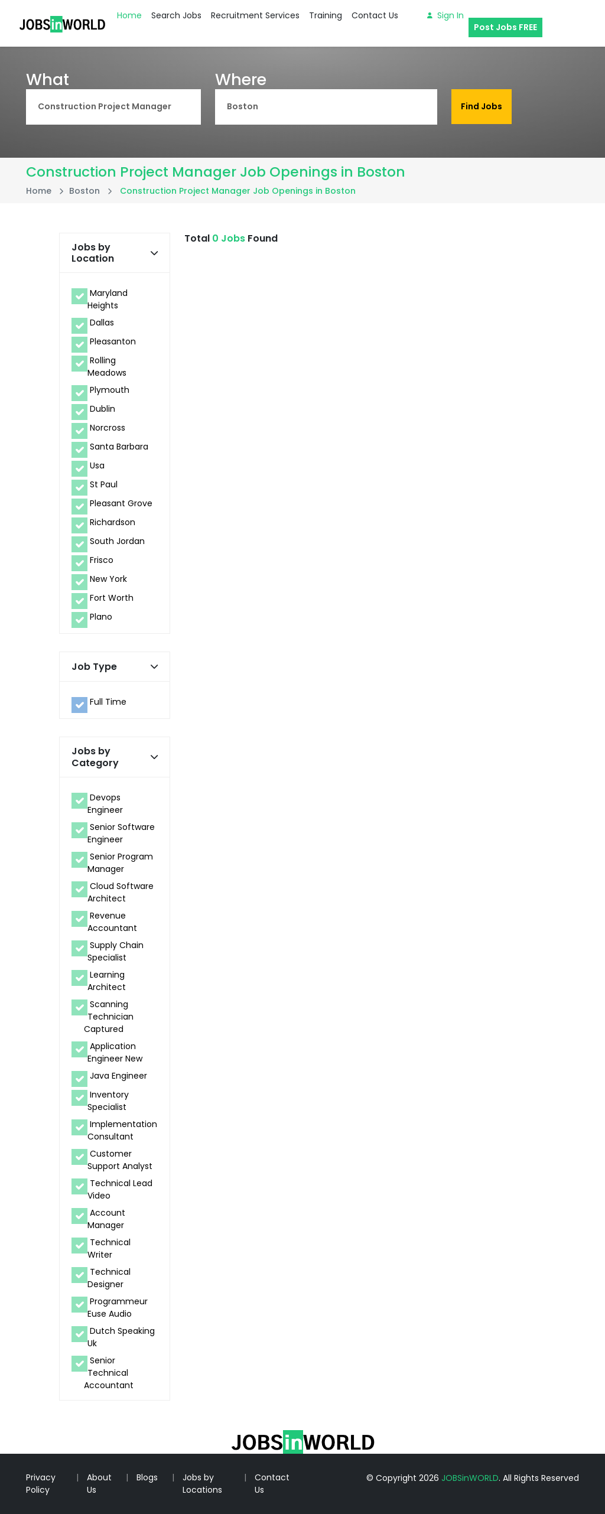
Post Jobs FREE (505, 27)
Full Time (108, 702)
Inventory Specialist (108, 1101)
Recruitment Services (255, 15)
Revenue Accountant (112, 922)
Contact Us (375, 15)
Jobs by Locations (202, 1483)
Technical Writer (109, 1248)
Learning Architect (106, 981)
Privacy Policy (41, 1483)
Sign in (445, 15)
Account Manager (106, 1219)
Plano (101, 617)
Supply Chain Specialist (115, 951)
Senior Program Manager (120, 863)
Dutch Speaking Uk (121, 1337)
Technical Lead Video (119, 1189)
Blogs (147, 1477)
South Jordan (117, 541)
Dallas (102, 322)
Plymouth (109, 390)
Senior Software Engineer (121, 833)
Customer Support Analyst (119, 1160)
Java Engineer (118, 1076)
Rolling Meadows (106, 366)
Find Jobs (481, 106)
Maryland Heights (107, 299)
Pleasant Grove (121, 503)
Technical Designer (109, 1278)
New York (108, 579)
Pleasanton (113, 341)
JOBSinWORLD (470, 1478)
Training (325, 15)
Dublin (102, 409)
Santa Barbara (119, 446)
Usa (97, 465)
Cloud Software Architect (120, 892)
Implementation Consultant (122, 1130)
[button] (154, 253)
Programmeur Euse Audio (117, 1307)
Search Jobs (176, 15)
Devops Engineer (105, 804)
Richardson (112, 522)
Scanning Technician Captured (109, 1016)
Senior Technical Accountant (109, 1373)
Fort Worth (112, 598)
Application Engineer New (114, 1052)
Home (129, 15)
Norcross (107, 428)
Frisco (101, 560)
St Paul (104, 484)
